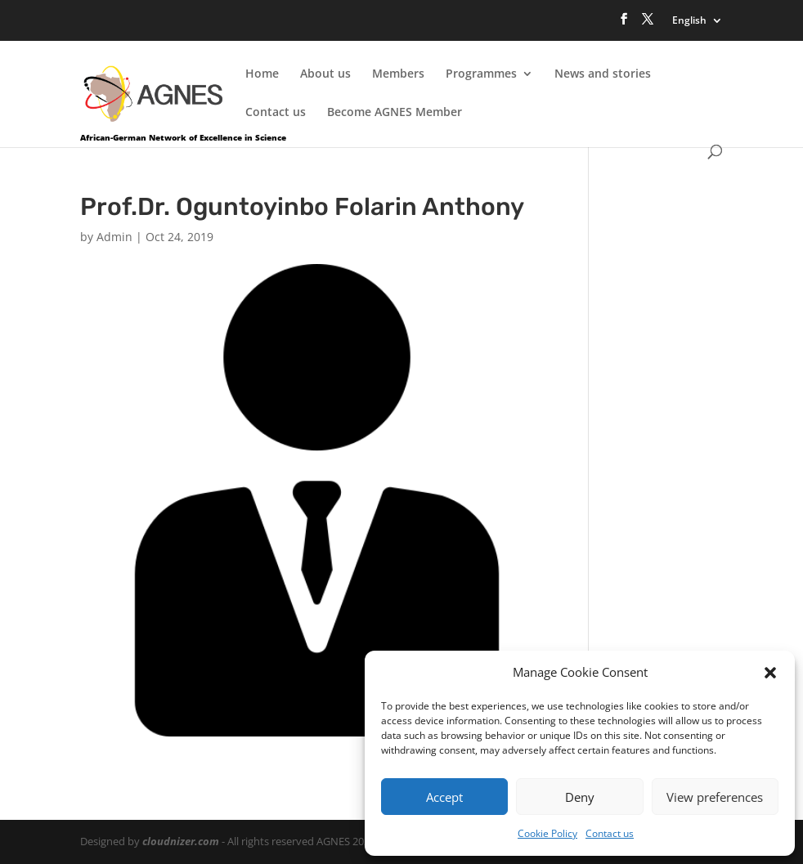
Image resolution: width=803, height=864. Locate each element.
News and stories (602, 74)
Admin (114, 236)
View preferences (714, 797)
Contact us (609, 833)
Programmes (481, 74)
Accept (444, 797)
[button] (770, 673)
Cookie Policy (547, 833)
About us (325, 74)
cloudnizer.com (180, 841)
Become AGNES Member (394, 112)
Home (262, 74)
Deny (579, 797)
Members (398, 74)
